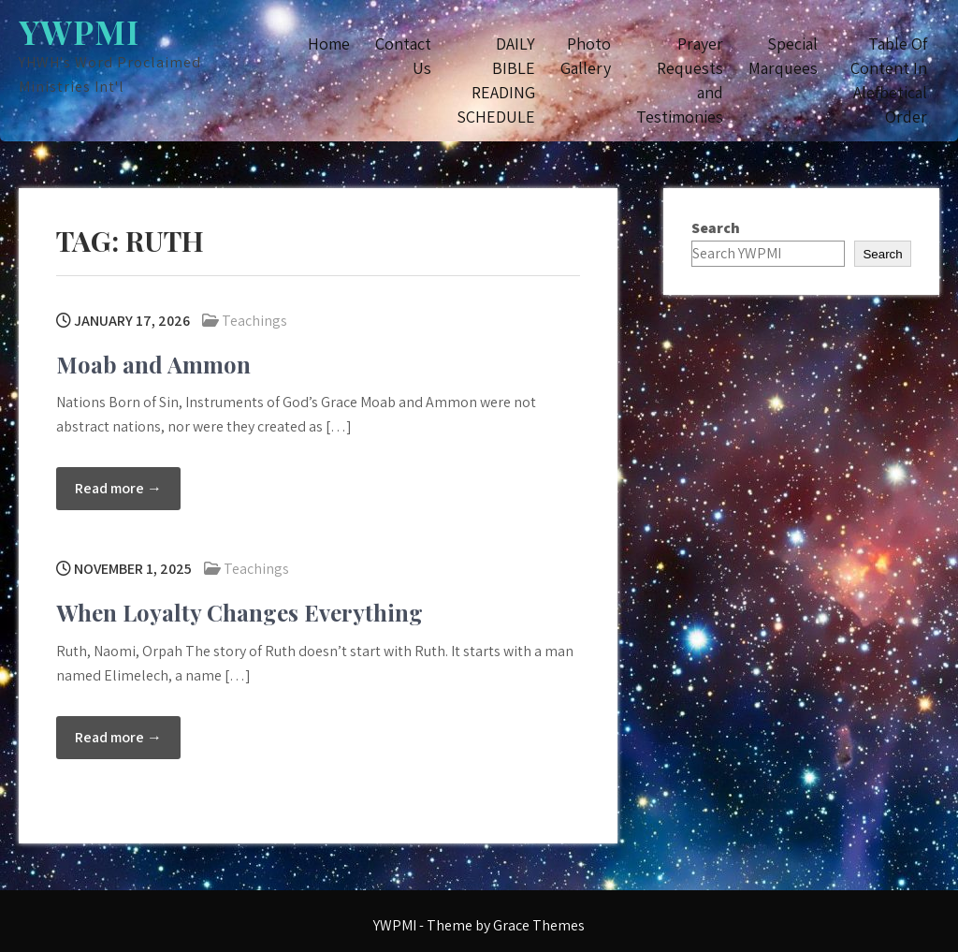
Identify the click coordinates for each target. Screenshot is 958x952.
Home (329, 43)
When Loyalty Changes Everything (239, 612)
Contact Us (403, 56)
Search (715, 228)
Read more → (118, 488)
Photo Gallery (585, 56)
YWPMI (79, 31)
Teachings (254, 320)
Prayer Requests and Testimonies (679, 80)
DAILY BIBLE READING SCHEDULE (496, 80)
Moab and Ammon (153, 364)
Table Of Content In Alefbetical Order (888, 80)
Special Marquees (783, 56)
